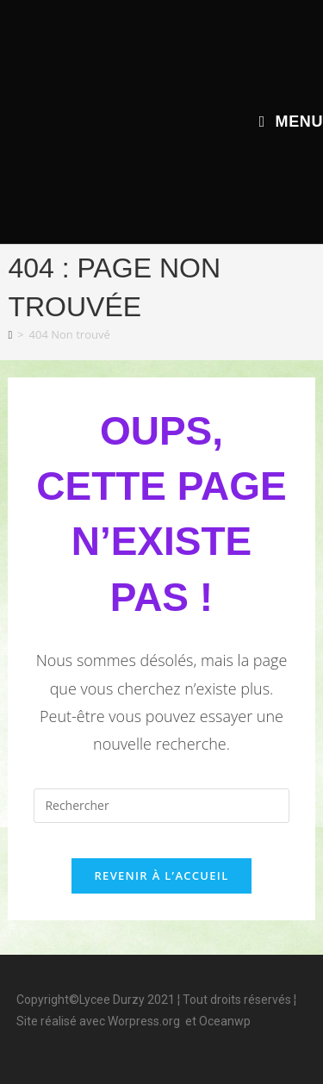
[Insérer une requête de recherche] (161, 805)
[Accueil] (10, 334)
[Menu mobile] (291, 121)
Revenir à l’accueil (161, 875)
